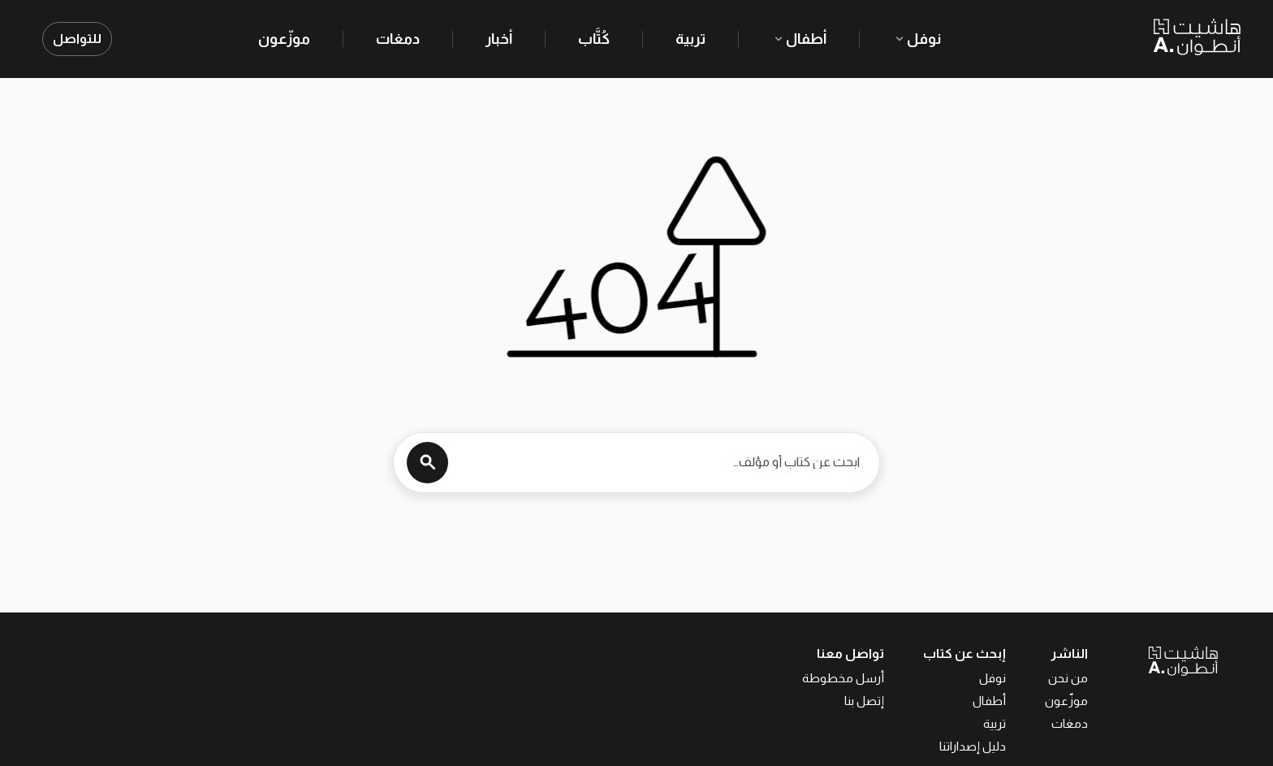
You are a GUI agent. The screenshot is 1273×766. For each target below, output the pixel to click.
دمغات (398, 39)
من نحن (1068, 678)
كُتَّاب (594, 39)
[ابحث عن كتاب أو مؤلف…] (658, 462)
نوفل (916, 39)
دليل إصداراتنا (972, 746)
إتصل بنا (864, 701)
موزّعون (284, 39)
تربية (690, 39)
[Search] (427, 462)
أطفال (798, 39)
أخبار (498, 39)
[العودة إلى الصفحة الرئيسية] (1153, 660)
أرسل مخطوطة (843, 678)
